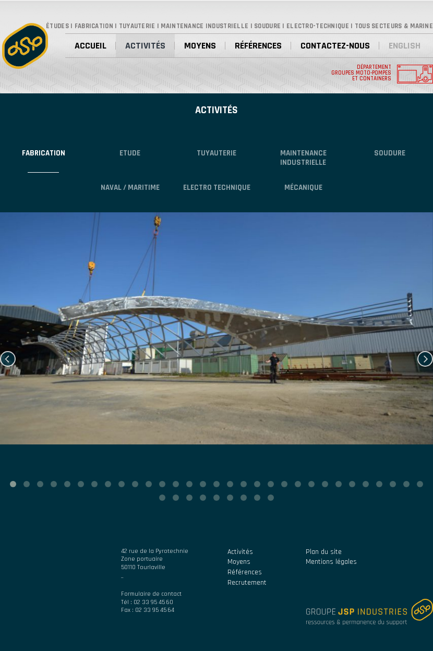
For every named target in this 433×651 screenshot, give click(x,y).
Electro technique (216, 187)
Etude (129, 153)
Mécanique (303, 187)
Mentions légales (331, 561)
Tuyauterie (216, 153)
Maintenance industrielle (303, 157)
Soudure (389, 153)
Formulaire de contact (151, 594)
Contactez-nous (335, 46)
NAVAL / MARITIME (130, 187)
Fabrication (43, 153)
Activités (145, 46)
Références (258, 46)
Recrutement (247, 582)
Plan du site (324, 552)
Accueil (90, 46)
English (404, 46)
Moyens (200, 46)
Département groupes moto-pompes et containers (361, 73)
